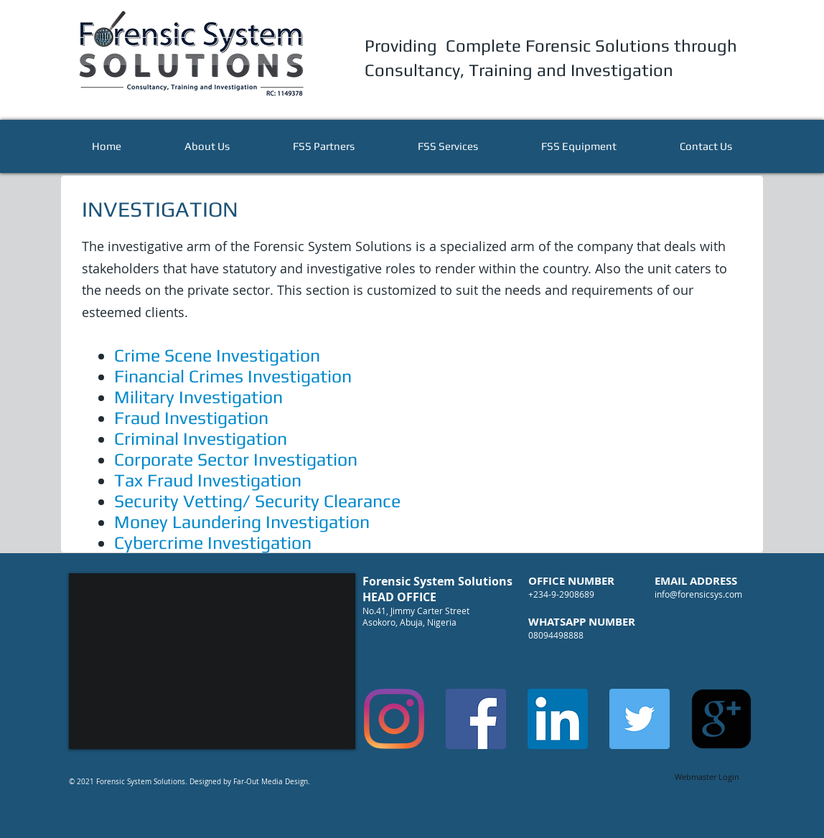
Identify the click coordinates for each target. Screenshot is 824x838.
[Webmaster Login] (707, 777)
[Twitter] (639, 719)
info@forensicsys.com (698, 594)
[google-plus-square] (721, 719)
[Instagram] (394, 719)
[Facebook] (476, 719)
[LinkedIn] (558, 719)
